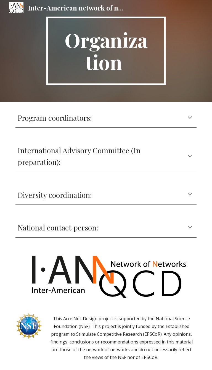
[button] (190, 118)
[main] (105, 51)
